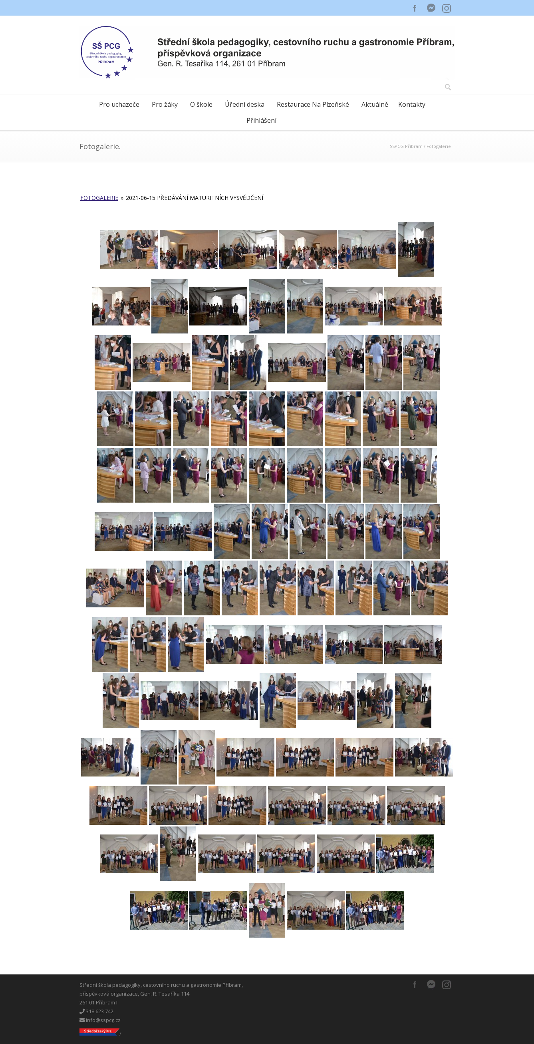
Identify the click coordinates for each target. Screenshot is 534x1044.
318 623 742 (96, 1011)
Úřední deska (244, 104)
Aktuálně (374, 104)
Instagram (447, 8)
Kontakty (411, 104)
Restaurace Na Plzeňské (313, 104)
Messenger (431, 8)
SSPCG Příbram (406, 146)
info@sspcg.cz (100, 1020)
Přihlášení (261, 120)
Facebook (415, 8)
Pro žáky (165, 104)
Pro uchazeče (119, 104)
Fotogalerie (99, 198)
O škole (201, 104)
